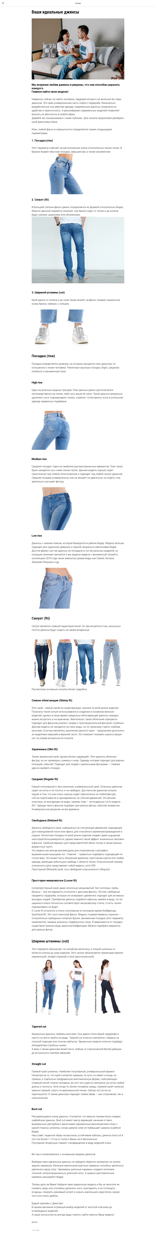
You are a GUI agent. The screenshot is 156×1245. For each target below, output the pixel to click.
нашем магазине (43, 1209)
